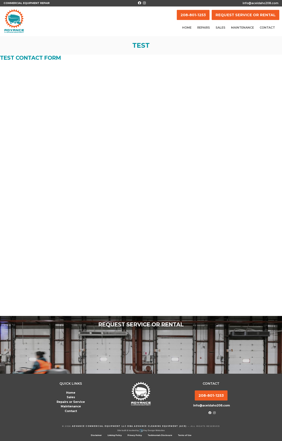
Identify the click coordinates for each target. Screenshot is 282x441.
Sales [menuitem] (220, 27)
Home (70, 392)
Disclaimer (96, 435)
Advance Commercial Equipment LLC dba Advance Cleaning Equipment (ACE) (129, 426)
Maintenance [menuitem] (242, 27)
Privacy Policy (135, 435)
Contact (71, 411)
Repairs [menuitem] (203, 27)
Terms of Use (184, 435)
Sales (71, 397)
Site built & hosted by (141, 430)
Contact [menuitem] (267, 27)
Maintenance (71, 406)
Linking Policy (115, 435)
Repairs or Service (71, 402)
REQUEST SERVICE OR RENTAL (245, 15)
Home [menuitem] (187, 27)
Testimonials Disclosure (160, 435)
